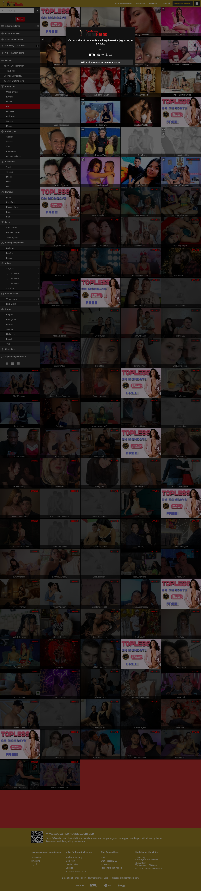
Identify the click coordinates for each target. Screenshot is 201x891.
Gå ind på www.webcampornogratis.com (100, 62)
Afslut (100, 49)
